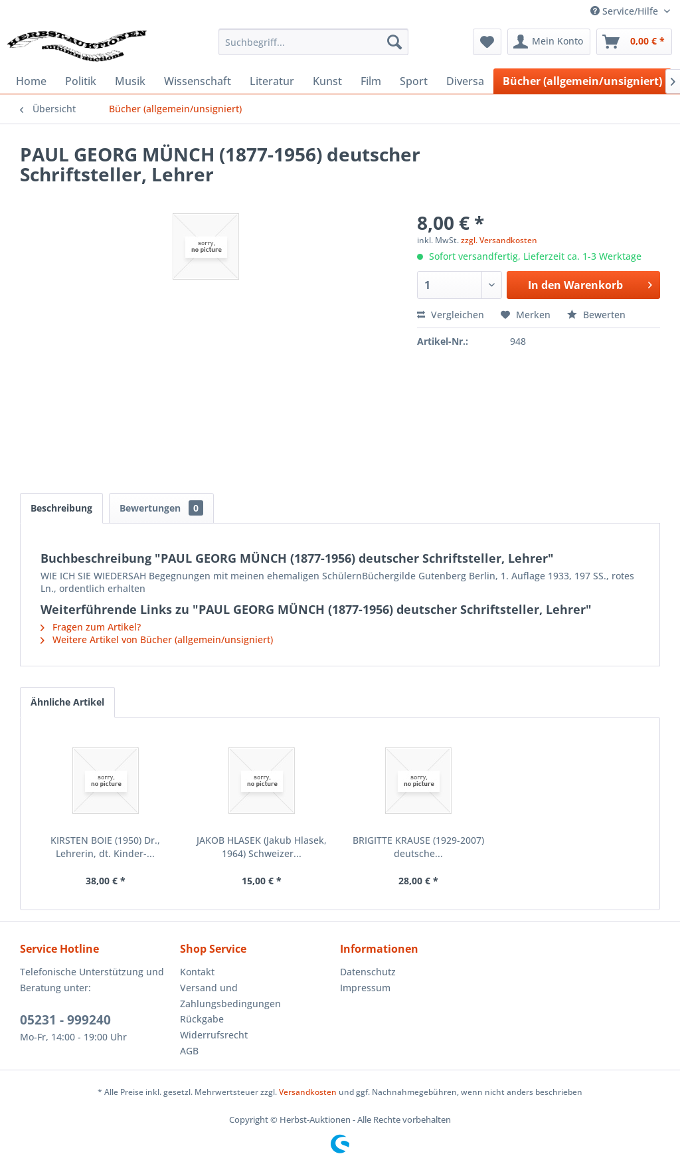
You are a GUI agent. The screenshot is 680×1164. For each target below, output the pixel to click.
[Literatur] (271, 81)
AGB (189, 1050)
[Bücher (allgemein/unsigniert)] (582, 81)
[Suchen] (394, 42)
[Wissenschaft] (197, 81)
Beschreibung (61, 508)
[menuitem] (313, 42)
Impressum (365, 987)
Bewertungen (161, 508)
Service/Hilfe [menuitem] (625, 11)
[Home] (31, 81)
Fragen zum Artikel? (91, 627)
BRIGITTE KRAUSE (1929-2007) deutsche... (418, 847)
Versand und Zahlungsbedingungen (230, 995)
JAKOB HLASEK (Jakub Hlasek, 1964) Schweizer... (262, 847)
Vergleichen (450, 314)
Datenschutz (368, 971)
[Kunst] (327, 81)
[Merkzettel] (487, 42)
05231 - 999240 (65, 1019)
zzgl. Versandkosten (499, 240)
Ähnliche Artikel (67, 702)
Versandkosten (308, 1092)
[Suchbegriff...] (313, 42)
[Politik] (81, 81)
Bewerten (596, 314)
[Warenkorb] (634, 42)
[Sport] (413, 81)
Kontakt (197, 971)
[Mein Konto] (548, 42)
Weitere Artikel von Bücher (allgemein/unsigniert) (157, 639)
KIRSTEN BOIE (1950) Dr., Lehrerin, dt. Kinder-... (105, 847)
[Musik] (130, 81)
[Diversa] (465, 81)
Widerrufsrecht (214, 1034)
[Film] (370, 81)
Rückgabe (202, 1019)
